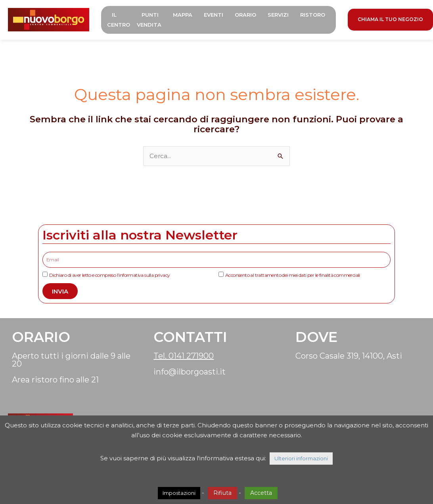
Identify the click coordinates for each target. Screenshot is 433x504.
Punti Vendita (149, 20)
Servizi (278, 15)
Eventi (213, 15)
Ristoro (312, 15)
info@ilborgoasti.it (189, 372)
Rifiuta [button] (222, 492)
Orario (245, 15)
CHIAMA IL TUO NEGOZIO (390, 19)
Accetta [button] (261, 492)
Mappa (182, 15)
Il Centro (118, 20)
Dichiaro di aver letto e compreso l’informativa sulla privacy (109, 275)
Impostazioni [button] (179, 493)
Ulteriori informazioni (301, 458)
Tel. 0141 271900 (183, 356)
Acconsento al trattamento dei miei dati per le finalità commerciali (292, 275)
